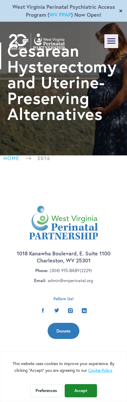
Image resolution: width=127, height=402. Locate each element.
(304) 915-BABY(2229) (71, 270)
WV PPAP (60, 14)
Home (12, 158)
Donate (63, 331)
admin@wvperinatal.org (70, 280)
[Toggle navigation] (111, 41)
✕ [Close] (121, 11)
